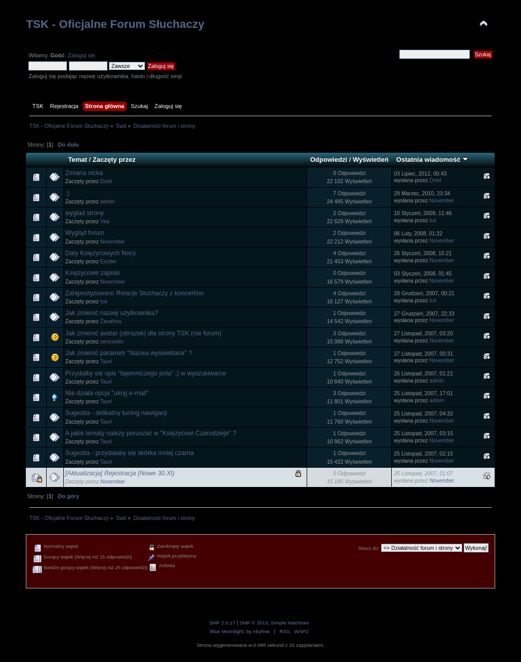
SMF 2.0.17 (222, 622)
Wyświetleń (371, 159)
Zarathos (111, 321)
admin (107, 201)
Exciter (108, 261)
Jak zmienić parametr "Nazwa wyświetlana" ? (128, 353)
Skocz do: (369, 548)
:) (67, 193)
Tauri (106, 361)
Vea (104, 221)
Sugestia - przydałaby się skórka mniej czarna (129, 453)
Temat (77, 159)
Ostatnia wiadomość (432, 159)
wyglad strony (84, 213)
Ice (432, 220)
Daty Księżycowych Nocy (100, 253)
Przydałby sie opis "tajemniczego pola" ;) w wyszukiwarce (145, 373)
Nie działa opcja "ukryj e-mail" (106, 393)
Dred (106, 181)
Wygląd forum (84, 232)
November (441, 200)
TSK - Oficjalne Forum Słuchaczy (115, 24)
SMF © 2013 (254, 622)
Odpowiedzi (328, 159)
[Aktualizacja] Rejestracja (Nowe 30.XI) (120, 473)
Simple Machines (290, 622)
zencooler (112, 341)
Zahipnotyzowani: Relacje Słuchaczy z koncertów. (135, 293)
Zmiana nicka (84, 173)
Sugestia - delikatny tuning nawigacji (116, 412)
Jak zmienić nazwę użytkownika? (111, 313)
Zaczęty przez (114, 159)
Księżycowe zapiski (92, 272)
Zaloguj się (81, 55)
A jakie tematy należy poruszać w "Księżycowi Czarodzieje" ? (150, 433)
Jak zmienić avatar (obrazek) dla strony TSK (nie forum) (143, 333)
